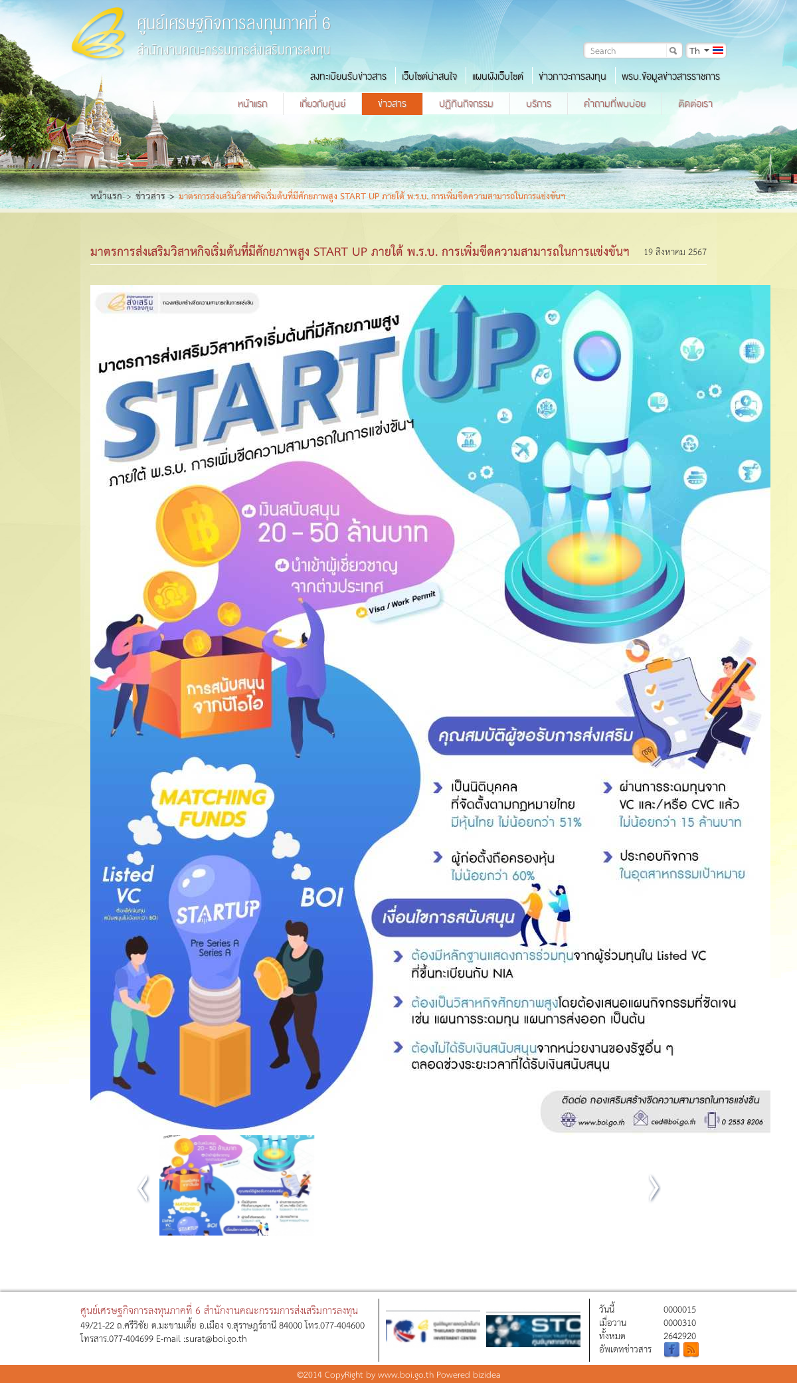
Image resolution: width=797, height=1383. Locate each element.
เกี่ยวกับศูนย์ (322, 103)
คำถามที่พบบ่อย (615, 103)
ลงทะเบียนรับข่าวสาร (348, 76)
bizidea (487, 1374)
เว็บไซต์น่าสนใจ (429, 76)
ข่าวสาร (392, 103)
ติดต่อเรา (695, 103)
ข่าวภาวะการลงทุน (572, 76)
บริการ (538, 103)
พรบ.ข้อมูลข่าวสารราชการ (671, 76)
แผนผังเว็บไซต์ (497, 76)
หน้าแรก (252, 103)
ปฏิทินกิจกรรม (466, 103)
